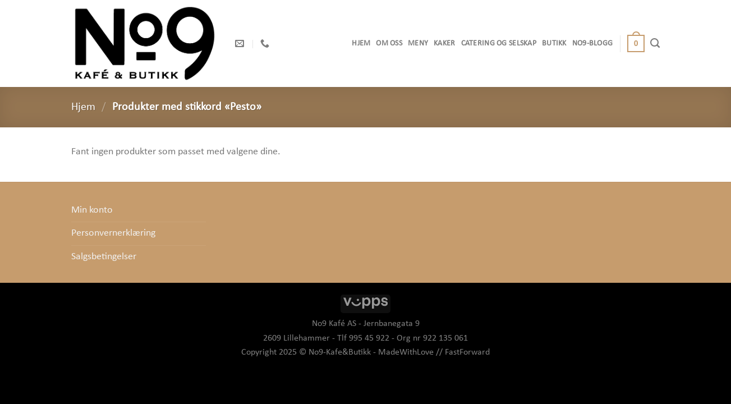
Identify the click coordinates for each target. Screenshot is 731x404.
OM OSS (389, 43)
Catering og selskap (498, 43)
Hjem (361, 43)
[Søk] (655, 43)
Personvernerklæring (113, 233)
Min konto (92, 210)
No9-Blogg (592, 43)
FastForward (467, 352)
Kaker (444, 43)
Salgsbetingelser (103, 256)
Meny (418, 43)
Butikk (554, 43)
